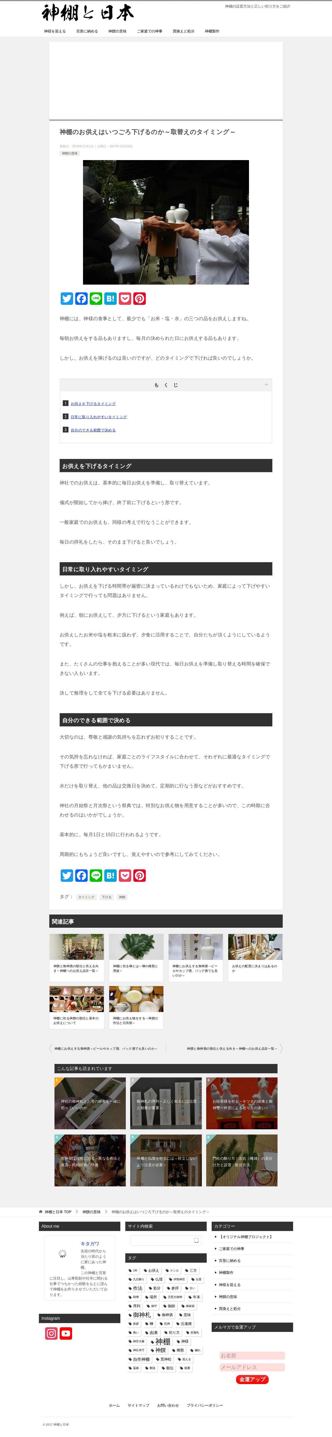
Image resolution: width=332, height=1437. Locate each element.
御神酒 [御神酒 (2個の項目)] (167, 1315)
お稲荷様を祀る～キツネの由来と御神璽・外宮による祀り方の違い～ (243, 1104)
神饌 (122, 897)
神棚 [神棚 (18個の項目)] (162, 1341)
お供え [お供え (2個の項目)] (153, 1270)
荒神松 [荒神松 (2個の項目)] (166, 1359)
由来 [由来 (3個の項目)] (154, 1332)
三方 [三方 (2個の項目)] (193, 1270)
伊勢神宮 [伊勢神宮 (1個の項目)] (179, 1279)
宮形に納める (87, 31)
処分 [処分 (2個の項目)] (157, 1288)
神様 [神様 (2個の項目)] (185, 1341)
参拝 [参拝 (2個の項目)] (175, 1288)
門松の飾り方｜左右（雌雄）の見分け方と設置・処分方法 (243, 1161)
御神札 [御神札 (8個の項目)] (142, 1314)
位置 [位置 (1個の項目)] (199, 1279)
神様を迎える (55, 31)
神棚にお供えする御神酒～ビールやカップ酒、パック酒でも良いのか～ (195, 970)
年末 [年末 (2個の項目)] (196, 1297)
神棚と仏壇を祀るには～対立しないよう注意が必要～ (167, 1161)
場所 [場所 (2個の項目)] (153, 1297)
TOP (58, 1212)
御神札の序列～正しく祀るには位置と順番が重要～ (167, 1104)
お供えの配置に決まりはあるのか (254, 968)
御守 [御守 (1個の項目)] (154, 1306)
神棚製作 (212, 31)
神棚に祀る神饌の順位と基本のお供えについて (76, 1020)
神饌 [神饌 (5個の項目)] (160, 1350)
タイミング (86, 897)
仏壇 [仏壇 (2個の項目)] (159, 1279)
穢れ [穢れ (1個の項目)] (197, 1350)
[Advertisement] (166, 88)
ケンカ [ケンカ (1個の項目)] (174, 1270)
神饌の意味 (117, 31)
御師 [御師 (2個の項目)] (171, 1306)
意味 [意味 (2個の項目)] (187, 1315)
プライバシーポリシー (205, 1405)
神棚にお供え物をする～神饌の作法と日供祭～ (135, 1020)
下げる (107, 897)
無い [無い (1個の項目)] (136, 1332)
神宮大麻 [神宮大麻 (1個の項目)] (138, 1341)
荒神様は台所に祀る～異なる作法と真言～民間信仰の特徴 (91, 1161)
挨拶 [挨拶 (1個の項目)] (136, 1323)
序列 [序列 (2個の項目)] (136, 1306)
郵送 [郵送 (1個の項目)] (152, 1368)
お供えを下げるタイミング (93, 404)
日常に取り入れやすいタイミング (99, 417)
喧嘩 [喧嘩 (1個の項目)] (136, 1296)
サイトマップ (138, 1405)
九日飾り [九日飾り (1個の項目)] (138, 1279)
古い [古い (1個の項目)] (192, 1288)
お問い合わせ (168, 1405)
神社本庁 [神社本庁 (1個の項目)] (138, 1350)
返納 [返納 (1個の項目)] (136, 1368)
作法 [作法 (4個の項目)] (137, 1288)
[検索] (166, 1240)
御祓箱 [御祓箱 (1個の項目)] (190, 1306)
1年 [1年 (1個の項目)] (135, 1270)
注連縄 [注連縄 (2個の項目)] (186, 1324)
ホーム (114, 1405)
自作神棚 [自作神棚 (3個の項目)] (141, 1359)
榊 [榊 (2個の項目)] (151, 1324)
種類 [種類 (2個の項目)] (180, 1350)
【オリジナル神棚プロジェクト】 (246, 1237)
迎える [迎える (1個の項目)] (186, 1359)
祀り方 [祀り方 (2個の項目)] (174, 1332)
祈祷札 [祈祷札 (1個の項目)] (195, 1332)
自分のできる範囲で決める (93, 430)
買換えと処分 (184, 31)
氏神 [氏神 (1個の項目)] (167, 1323)
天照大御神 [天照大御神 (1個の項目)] (175, 1296)
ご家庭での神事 (149, 31)
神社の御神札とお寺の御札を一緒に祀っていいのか (91, 1104)
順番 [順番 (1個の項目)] (187, 1368)
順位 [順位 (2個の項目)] (170, 1368)
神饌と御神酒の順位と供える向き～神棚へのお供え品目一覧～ (76, 968)
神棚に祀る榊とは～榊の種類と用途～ (135, 968)
